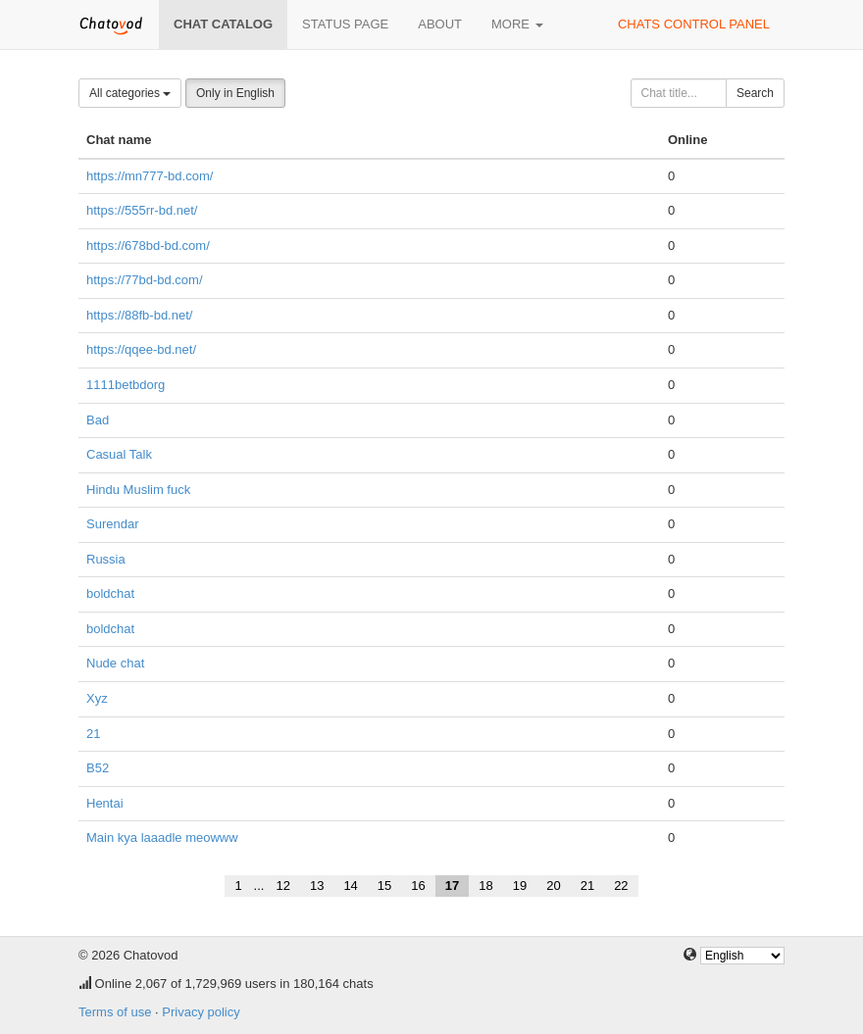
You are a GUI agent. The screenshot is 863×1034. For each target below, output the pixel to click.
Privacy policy (200, 1012)
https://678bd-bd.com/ (148, 245)
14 (350, 885)
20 (553, 885)
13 (317, 885)
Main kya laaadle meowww (162, 837)
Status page (345, 24)
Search (755, 93)
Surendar (112, 524)
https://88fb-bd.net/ (139, 315)
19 (520, 885)
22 (621, 885)
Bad (97, 420)
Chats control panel (694, 24)
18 (485, 885)
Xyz (97, 698)
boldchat (110, 593)
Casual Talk (119, 454)
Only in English (235, 93)
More (517, 24)
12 (282, 885)
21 (93, 733)
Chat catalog (223, 24)
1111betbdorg (125, 384)
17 (452, 885)
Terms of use (114, 1012)
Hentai (105, 803)
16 (418, 885)
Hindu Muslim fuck (138, 489)
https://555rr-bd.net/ (141, 210)
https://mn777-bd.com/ (149, 176)
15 (384, 885)
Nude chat (115, 663)
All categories (130, 93)
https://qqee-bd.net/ (141, 349)
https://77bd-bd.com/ (144, 279)
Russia (106, 559)
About (440, 24)
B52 (97, 768)
